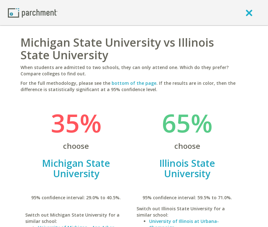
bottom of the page (134, 83)
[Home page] (33, 12)
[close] (249, 12)
